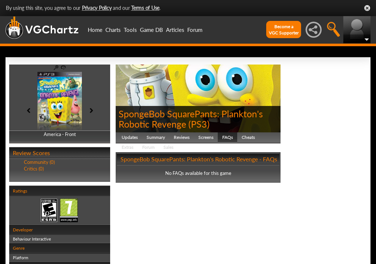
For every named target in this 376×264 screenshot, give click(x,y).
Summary (156, 137)
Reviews (181, 137)
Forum (194, 29)
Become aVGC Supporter (284, 30)
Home (95, 29)
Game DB (151, 29)
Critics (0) (34, 169)
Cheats (248, 137)
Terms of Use (145, 8)
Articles (175, 29)
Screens (205, 137)
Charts (113, 29)
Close (367, 8)
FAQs (227, 137)
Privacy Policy (97, 8)
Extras (127, 147)
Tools (130, 29)
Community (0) (39, 162)
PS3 (199, 123)
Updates (130, 137)
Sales (168, 147)
